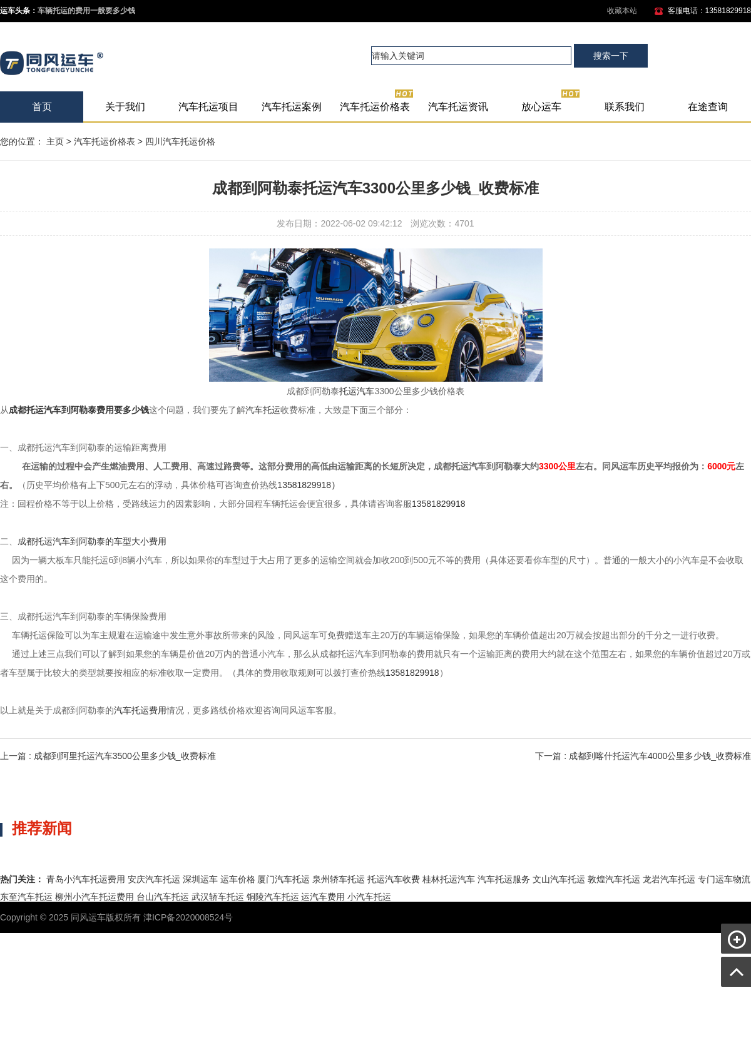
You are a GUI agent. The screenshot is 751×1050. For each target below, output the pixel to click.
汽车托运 (262, 410)
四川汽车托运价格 (180, 141)
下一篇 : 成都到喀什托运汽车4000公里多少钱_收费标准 (643, 756)
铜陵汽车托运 (273, 897)
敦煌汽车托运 (614, 879)
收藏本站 (622, 10)
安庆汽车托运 (154, 879)
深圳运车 (200, 879)
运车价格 (237, 879)
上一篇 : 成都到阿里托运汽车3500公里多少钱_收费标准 (108, 756)
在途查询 (708, 106)
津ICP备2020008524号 (188, 917)
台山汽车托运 (162, 897)
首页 (42, 106)
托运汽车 (356, 391)
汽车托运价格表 (377, 101)
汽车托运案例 (292, 106)
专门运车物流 (724, 879)
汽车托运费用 (140, 710)
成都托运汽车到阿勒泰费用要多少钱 (79, 410)
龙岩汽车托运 (669, 879)
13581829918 (304, 485)
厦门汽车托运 (283, 879)
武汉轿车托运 (218, 897)
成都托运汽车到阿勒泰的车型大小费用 (92, 541)
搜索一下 (610, 56)
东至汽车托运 (26, 897)
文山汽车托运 (559, 879)
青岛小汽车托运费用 (85, 879)
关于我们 (125, 106)
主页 (55, 141)
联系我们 (625, 106)
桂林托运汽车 (448, 879)
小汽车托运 (369, 897)
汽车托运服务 (504, 879)
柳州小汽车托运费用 (94, 897)
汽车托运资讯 (458, 106)
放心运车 (551, 101)
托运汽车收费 (393, 879)
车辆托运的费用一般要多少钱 (86, 10)
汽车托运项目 (208, 106)
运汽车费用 (323, 897)
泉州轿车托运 (338, 879)
